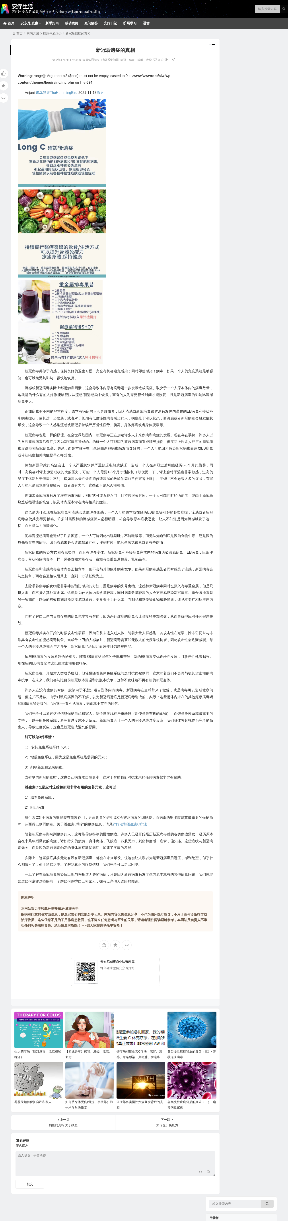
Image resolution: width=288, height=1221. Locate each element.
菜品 (219, 441)
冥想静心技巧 (225, 92)
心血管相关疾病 (226, 200)
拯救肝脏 (222, 154)
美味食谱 (216, 400)
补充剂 (214, 542)
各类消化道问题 (226, 167)
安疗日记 (110, 23)
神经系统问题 (225, 160)
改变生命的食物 (226, 528)
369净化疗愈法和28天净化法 (235, 105)
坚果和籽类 (223, 317)
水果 (219, 357)
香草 (219, 331)
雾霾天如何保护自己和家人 (33, 1102)
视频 (219, 514)
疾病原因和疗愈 (226, 534)
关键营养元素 (225, 324)
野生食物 (222, 311)
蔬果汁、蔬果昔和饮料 (231, 448)
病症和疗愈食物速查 (229, 371)
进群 (146, 23)
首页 (19, 33)
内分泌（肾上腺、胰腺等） (234, 227)
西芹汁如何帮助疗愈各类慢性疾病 (239, 393)
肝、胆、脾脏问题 (228, 220)
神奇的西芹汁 (219, 378)
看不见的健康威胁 (228, 295)
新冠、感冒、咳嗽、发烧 (128, 60)
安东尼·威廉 (29, 23)
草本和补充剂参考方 (229, 138)
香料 (219, 337)
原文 (100, 93)
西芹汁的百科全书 (228, 386)
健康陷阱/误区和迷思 (230, 289)
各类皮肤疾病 (225, 174)
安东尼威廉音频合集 (229, 492)
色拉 (219, 455)
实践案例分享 (225, 470)
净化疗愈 (216, 71)
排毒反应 (222, 98)
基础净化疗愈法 (226, 112)
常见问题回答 (225, 85)
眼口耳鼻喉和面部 (228, 240)
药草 (219, 351)
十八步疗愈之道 (226, 118)
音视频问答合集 (221, 485)
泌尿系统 (222, 233)
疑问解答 (91, 23)
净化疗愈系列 (225, 521)
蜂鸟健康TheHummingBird (56, 93)
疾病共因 (33, 33)
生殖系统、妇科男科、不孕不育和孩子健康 (245, 180)
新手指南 (52, 23)
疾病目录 (216, 146)
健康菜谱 (216, 569)
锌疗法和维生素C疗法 (144, 831)
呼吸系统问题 (102, 60)
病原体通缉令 (52, 33)
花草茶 (220, 344)
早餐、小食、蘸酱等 (229, 421)
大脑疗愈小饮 (225, 408)
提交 (30, 1184)
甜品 (219, 428)
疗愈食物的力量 (221, 303)
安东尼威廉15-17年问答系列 (235, 499)
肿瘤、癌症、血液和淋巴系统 (236, 193)
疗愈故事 (216, 462)
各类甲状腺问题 (226, 260)
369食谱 (221, 415)
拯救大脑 (222, 253)
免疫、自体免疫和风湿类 (233, 187)
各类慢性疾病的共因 (229, 282)
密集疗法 (222, 131)
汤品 (219, 435)
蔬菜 (219, 364)
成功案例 (71, 23)
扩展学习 (130, 23)
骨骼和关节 (223, 247)
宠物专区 (222, 78)
